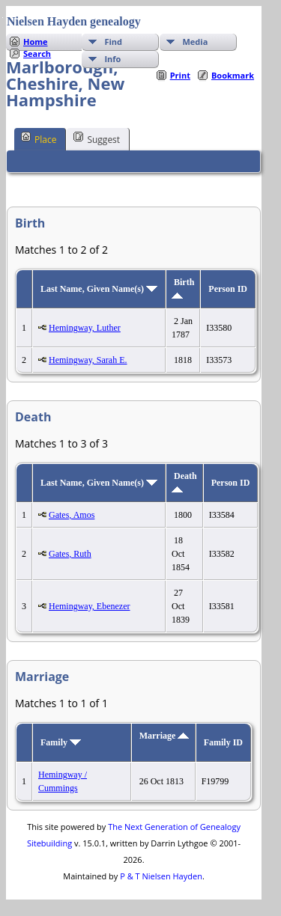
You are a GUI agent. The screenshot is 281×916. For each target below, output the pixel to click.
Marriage (164, 735)
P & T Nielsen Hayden (161, 876)
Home (35, 41)
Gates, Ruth (70, 554)
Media (195, 41)
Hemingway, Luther (85, 328)
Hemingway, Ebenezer (89, 606)
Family (60, 742)
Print (180, 75)
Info (112, 58)
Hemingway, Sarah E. (88, 360)
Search (37, 53)
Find (113, 41)
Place (38, 138)
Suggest (96, 138)
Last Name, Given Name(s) (98, 289)
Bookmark (232, 75)
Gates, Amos (71, 515)
